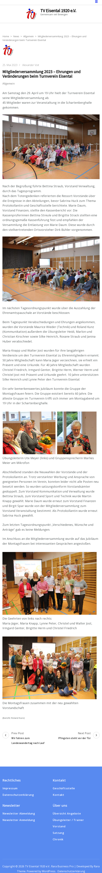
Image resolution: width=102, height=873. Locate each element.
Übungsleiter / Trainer (68, 820)
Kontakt (58, 795)
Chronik (58, 839)
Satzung (58, 833)
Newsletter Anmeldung (18, 820)
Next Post (79, 736)
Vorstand (59, 826)
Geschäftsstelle (64, 788)
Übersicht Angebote (67, 813)
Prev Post (26, 738)
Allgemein (8, 83)
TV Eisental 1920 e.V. (58, 10)
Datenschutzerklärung (18, 795)
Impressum (10, 788)
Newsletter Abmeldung (18, 813)
